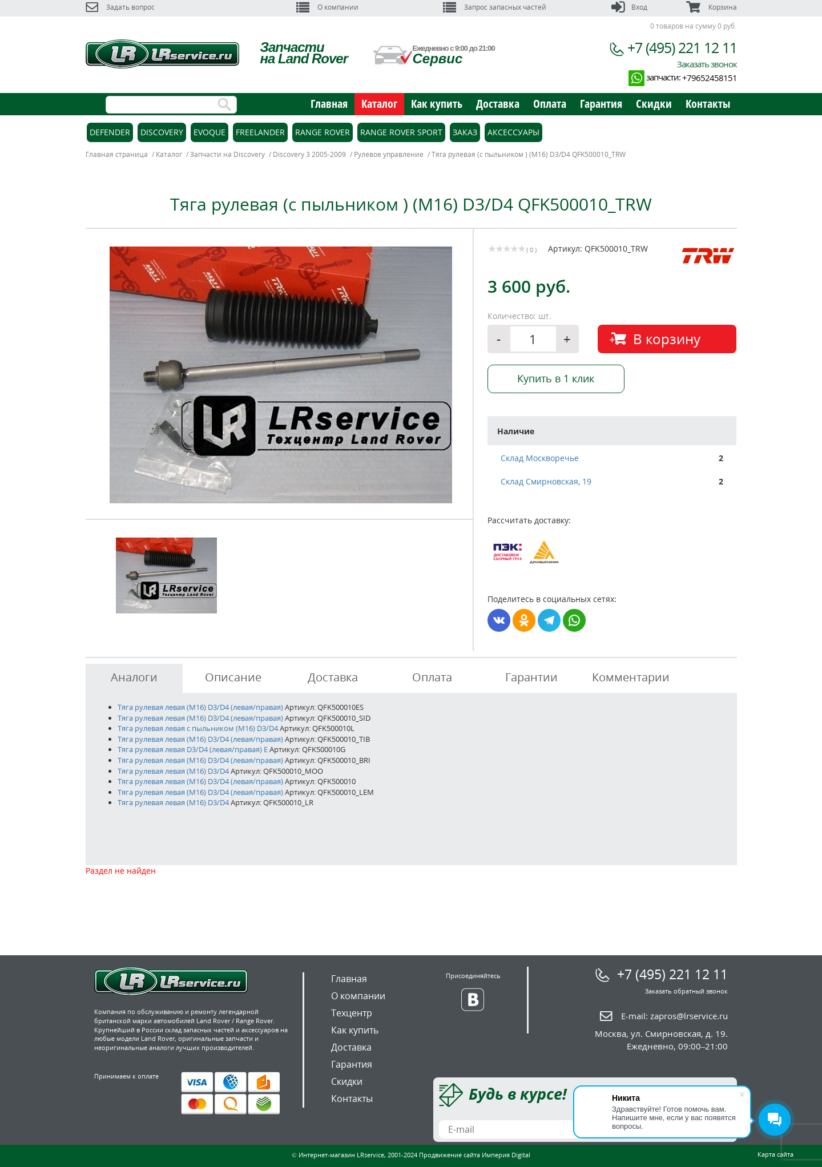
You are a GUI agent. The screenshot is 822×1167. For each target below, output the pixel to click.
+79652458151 (709, 77)
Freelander (260, 132)
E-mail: (674, 1015)
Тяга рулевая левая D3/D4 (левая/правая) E (193, 749)
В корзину (666, 338)
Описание (233, 677)
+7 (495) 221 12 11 (682, 47)
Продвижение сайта (449, 1154)
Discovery (161, 132)
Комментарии (631, 677)
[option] (281, 375)
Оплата (549, 103)
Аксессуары (513, 132)
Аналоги (134, 677)
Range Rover (322, 132)
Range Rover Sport (401, 132)
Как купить (436, 103)
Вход (629, 7)
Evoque (209, 132)
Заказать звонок (707, 64)
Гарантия (601, 103)
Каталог (379, 103)
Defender (110, 132)
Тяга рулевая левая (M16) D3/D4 (173, 771)
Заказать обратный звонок (686, 991)
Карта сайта (775, 1154)
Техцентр (351, 1013)
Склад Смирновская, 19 (546, 481)
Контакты (708, 103)
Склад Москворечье (540, 458)
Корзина (711, 7)
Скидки (654, 103)
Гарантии (531, 677)
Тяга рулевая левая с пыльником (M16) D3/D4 (198, 728)
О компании (327, 7)
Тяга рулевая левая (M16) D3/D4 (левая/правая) (201, 707)
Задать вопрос (120, 7)
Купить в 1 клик (555, 378)
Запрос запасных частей (494, 7)
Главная (329, 103)
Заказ (465, 132)
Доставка (497, 103)
